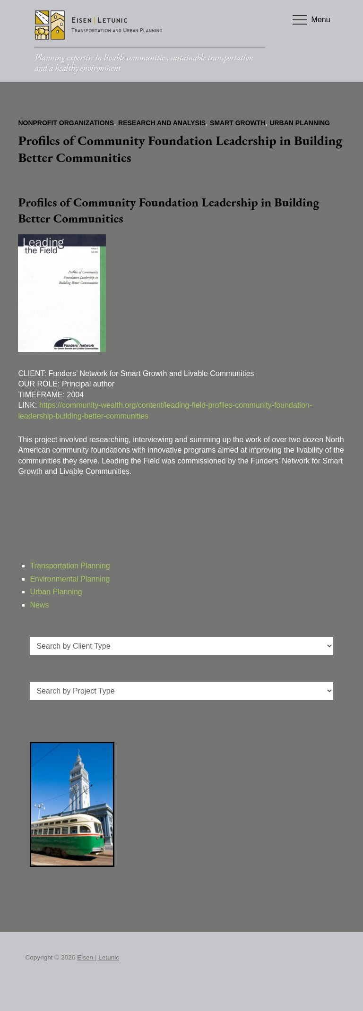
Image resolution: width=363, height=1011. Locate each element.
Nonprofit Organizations (66, 123)
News (39, 605)
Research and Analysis (162, 123)
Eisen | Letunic (98, 957)
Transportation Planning (70, 566)
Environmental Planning (70, 579)
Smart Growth (237, 123)
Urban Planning (299, 123)
